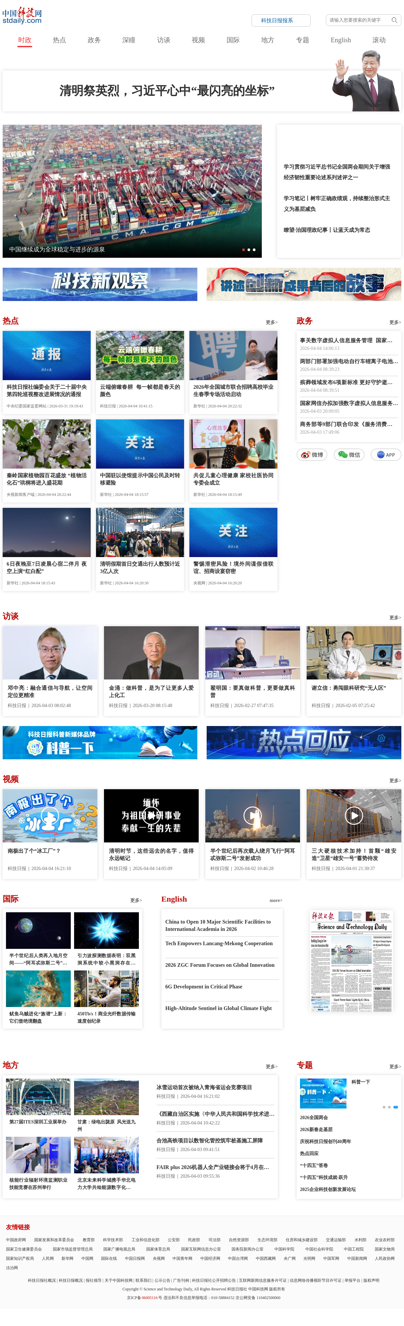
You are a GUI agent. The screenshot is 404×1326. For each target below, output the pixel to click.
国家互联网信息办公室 (201, 1249)
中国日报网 (135, 1258)
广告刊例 (181, 1280)
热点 (59, 40)
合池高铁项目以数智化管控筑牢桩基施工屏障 (209, 1140)
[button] (243, 249)
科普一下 (361, 1082)
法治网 (12, 1267)
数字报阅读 (349, 581)
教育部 (89, 1240)
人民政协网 (385, 1258)
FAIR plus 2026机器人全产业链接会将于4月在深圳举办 (215, 1167)
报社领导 (94, 1280)
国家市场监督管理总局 (73, 1249)
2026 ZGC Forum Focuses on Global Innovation (220, 965)
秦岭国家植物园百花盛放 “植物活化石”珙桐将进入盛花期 (47, 479)
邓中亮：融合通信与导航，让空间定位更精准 (50, 691)
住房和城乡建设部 (302, 1240)
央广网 (290, 1258)
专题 (302, 40)
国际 (233, 40)
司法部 (215, 1240)
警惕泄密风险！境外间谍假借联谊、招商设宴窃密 (233, 567)
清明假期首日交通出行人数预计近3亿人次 (140, 567)
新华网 (67, 1258)
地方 (267, 40)
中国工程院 (354, 1249)
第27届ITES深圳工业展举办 (37, 1121)
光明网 (309, 1258)
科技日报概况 (71, 1280)
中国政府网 (16, 1240)
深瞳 (129, 40)
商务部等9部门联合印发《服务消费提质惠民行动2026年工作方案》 (349, 424)
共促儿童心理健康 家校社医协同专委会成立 (233, 479)
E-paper (351, 1020)
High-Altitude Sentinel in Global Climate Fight (218, 1008)
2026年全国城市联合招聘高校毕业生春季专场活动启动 (233, 390)
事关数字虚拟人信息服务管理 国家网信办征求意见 (349, 341)
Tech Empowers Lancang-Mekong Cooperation (219, 943)
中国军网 (331, 1258)
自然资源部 (239, 1240)
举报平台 (352, 1280)
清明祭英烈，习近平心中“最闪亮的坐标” (167, 90)
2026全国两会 (314, 1117)
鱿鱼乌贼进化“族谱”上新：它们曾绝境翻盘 (38, 1017)
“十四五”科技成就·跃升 (324, 1177)
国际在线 (109, 1258)
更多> (272, 322)
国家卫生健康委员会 (24, 1249)
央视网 (159, 1258)
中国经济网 (210, 1258)
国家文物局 (385, 1249)
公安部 (174, 1240)
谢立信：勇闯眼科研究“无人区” (349, 688)
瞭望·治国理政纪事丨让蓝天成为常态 (327, 230)
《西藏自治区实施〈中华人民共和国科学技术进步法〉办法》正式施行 (215, 1114)
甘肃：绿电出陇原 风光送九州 (106, 1125)
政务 (94, 40)
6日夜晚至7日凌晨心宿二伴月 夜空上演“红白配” (47, 567)
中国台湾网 (238, 1258)
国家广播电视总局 (119, 1249)
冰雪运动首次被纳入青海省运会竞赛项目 (204, 1087)
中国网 (87, 1258)
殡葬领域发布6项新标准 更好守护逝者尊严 (349, 382)
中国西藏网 (266, 1258)
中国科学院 (284, 1249)
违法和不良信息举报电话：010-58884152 (199, 1297)
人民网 (48, 1258)
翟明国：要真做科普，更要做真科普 (252, 691)
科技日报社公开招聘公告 (214, 1280)
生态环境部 (267, 1240)
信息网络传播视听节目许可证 (316, 1280)
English (341, 40)
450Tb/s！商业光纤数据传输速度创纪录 (106, 1017)
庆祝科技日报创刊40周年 (325, 1141)
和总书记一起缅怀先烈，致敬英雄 (323, 135)
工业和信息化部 (145, 1240)
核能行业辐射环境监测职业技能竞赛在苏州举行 (38, 1184)
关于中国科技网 (119, 1280)
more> (276, 900)
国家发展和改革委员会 (54, 1240)
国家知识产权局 (20, 1258)
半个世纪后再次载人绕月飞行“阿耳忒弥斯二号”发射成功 (252, 854)
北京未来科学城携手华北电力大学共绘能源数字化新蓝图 (106, 1184)
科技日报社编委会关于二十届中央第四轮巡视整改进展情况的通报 (47, 390)
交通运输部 (336, 1240)
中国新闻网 (357, 1258)
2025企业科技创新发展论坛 (328, 1189)
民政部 (194, 1240)
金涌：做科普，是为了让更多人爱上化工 (151, 691)
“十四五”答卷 (314, 1165)
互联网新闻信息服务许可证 (263, 1280)
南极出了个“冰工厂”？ (34, 851)
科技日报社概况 (42, 1280)
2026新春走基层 (316, 1129)
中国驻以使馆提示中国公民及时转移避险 (140, 479)
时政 (25, 40)
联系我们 (144, 1280)
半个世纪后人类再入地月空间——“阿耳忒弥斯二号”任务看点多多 (38, 960)
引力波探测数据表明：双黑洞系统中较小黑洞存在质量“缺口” (106, 960)
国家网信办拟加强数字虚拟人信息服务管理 (349, 403)
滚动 (379, 40)
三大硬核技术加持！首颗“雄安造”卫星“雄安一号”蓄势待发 (354, 854)
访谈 (163, 40)
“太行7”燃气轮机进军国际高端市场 (55, 249)
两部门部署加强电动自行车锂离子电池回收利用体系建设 (349, 362)
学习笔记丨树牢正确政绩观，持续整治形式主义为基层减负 (337, 204)
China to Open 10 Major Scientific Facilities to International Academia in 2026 (218, 925)
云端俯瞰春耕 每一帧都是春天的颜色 (140, 390)
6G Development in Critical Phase (204, 986)
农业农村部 (385, 1240)
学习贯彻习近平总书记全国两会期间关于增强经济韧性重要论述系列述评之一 (337, 172)
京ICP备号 (144, 1297)
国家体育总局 (158, 1249)
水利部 (360, 1240)
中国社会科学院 (319, 1249)
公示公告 (162, 1280)
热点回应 (309, 1153)
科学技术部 (113, 1240)
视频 (198, 40)
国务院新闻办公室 (247, 1249)
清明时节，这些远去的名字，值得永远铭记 (151, 854)
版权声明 (371, 1280)
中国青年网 (182, 1258)
